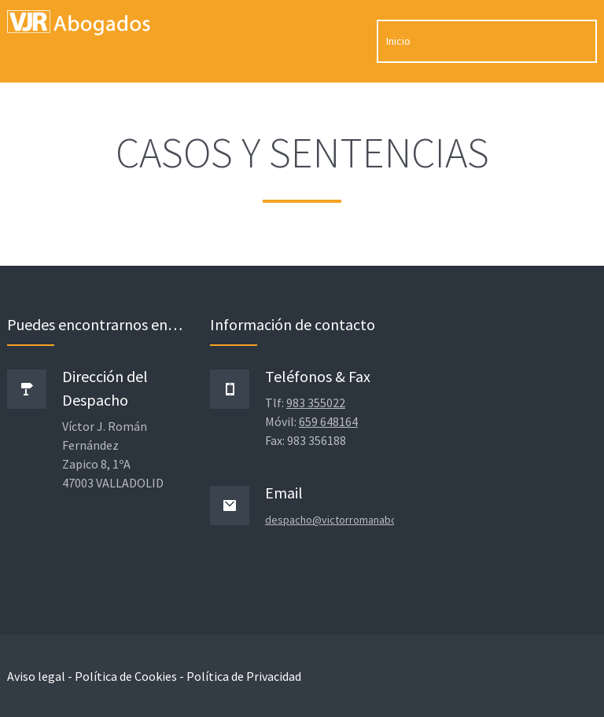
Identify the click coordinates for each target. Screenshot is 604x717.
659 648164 (328, 421)
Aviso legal (36, 676)
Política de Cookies (126, 676)
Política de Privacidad (243, 676)
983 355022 (315, 402)
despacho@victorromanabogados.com (357, 520)
